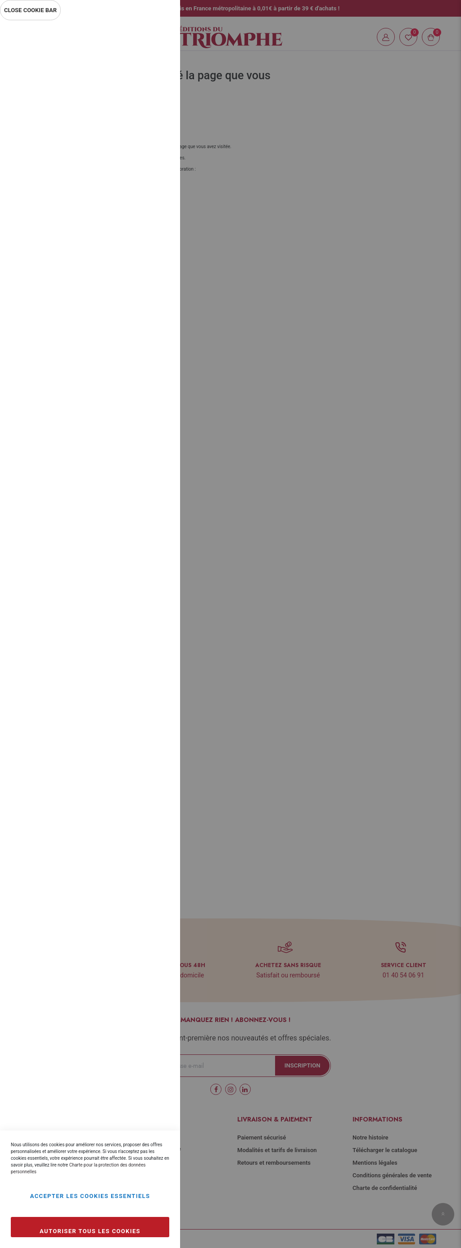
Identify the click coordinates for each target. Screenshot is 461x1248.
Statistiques (155, 144)
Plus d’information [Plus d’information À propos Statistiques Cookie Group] (143, 203)
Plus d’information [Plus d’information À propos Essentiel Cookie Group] (143, 106)
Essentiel (155, 38)
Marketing (155, 242)
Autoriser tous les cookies (90, 1231)
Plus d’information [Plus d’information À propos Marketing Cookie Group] (143, 301)
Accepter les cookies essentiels (90, 1196)
